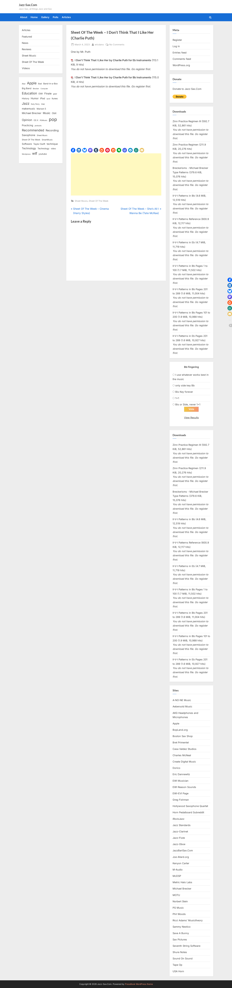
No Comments (116, 44)
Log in (176, 46)
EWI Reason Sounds (184, 787)
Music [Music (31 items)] (46, 113)
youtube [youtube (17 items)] (43, 154)
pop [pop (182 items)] (53, 119)
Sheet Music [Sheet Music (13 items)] (42, 135)
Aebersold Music (182, 706)
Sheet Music (81, 201)
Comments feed (182, 58)
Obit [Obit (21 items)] (54, 113)
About (23, 17)
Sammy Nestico (182, 926)
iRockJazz (178, 818)
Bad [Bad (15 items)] (40, 83)
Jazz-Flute (179, 837)
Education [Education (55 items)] (29, 93)
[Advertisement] (116, 174)
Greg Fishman (181, 799)
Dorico (176, 768)
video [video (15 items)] (53, 148)
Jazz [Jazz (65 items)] (25, 103)
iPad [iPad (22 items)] (42, 98)
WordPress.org (181, 65)
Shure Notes (180, 952)
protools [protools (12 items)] (38, 126)
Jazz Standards (182, 825)
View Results (191, 417)
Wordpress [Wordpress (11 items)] (26, 154)
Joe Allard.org (181, 856)
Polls (55, 17)
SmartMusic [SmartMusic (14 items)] (47, 140)
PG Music (178, 907)
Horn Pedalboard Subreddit (188, 812)
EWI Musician (180, 780)
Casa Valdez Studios (184, 748)
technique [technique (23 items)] (52, 143)
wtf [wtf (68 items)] (34, 153)
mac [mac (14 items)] (43, 104)
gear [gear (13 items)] (55, 94)
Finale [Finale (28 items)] (48, 93)
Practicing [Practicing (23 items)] (27, 125)
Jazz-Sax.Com (28, 5)
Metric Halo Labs (182, 882)
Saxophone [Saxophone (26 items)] (28, 135)
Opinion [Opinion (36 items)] (27, 120)
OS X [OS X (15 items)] (36, 120)
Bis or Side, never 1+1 (187, 404)
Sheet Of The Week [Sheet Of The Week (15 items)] (31, 139)
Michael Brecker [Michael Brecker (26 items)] (31, 113)
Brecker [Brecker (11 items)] (36, 89)
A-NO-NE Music (182, 700)
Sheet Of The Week (98, 201)
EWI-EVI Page (180, 793)
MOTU (176, 895)
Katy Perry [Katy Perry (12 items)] (35, 104)
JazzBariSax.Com (183, 850)
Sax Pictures (180, 939)
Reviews (26, 49)
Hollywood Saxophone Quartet (190, 806)
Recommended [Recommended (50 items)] (33, 130)
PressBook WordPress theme (139, 984)
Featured (27, 36)
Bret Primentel (181, 742)
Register (177, 39)
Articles (66, 17)
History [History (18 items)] (25, 98)
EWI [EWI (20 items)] (41, 93)
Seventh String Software (186, 945)
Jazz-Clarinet (180, 831)
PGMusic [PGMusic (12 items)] (43, 120)
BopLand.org (180, 729)
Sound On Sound (183, 958)
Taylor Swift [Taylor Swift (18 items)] (39, 144)
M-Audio (178, 869)
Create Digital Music (184, 761)
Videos (26, 68)
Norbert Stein (180, 901)
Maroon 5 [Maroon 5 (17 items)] (41, 108)
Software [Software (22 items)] (27, 143)
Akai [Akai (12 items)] (23, 84)
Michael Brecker (182, 888)
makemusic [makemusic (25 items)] (28, 108)
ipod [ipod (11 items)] (48, 99)
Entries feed (179, 52)
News (25, 42)
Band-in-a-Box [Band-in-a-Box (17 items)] (50, 83)
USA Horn (178, 971)
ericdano (99, 44)
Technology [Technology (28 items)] (29, 148)
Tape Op (177, 964)
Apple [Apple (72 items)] (32, 83)
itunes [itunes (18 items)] (55, 98)
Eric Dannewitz (181, 774)
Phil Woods (179, 914)
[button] (73, 150)
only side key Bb (185, 385)
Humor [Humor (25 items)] (35, 98)
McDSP (177, 876)
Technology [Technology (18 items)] (43, 148)
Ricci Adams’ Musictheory (188, 920)
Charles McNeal (182, 755)
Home (34, 17)
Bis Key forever (184, 391)
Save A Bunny (181, 933)
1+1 (177, 398)
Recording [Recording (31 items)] (52, 130)
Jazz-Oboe (179, 844)
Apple (176, 723)
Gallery (45, 17)
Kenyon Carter (181, 863)
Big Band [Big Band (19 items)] (26, 88)
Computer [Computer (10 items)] (44, 89)
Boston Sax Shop (183, 736)
